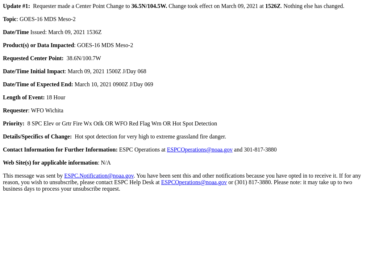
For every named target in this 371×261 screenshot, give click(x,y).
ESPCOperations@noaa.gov (200, 149)
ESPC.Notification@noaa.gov (98, 176)
